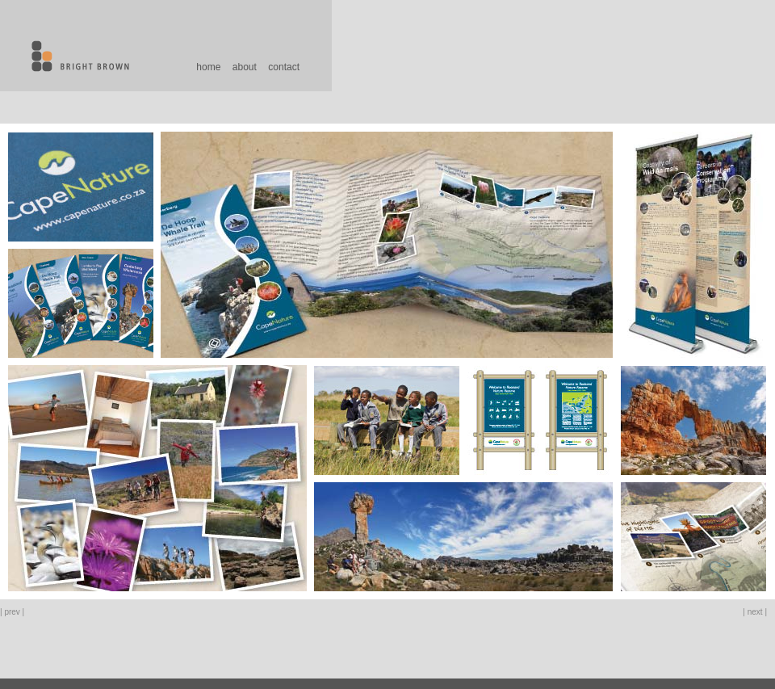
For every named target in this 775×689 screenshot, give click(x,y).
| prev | (12, 611)
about (244, 67)
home (208, 67)
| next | (755, 611)
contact (284, 67)
